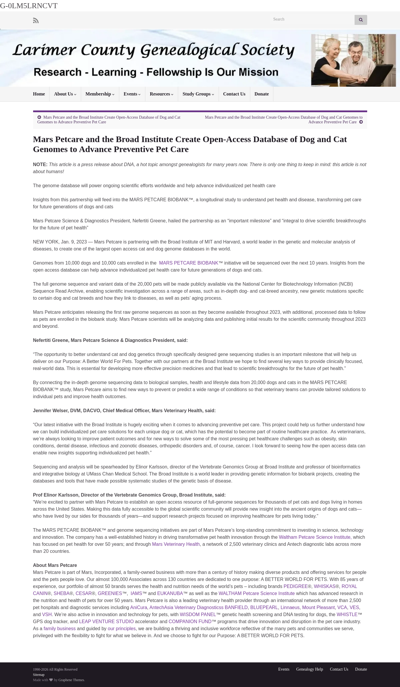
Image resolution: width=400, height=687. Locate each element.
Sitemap (39, 675)
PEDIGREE (296, 586)
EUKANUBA (170, 593)
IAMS (136, 593)
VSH (47, 614)
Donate (262, 93)
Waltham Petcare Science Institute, (315, 537)
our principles (122, 628)
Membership (100, 93)
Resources (161, 93)
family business (60, 628)
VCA (342, 607)
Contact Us (234, 93)
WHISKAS (325, 586)
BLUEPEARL (264, 607)
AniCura (138, 607)
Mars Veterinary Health (176, 544)
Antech (156, 607)
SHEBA (61, 593)
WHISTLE (347, 614)
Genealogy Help (309, 669)
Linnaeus (289, 607)
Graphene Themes (71, 680)
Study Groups (198, 93)
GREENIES (110, 593)
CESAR (84, 593)
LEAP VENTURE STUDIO (106, 621)
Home (39, 93)
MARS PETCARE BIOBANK (188, 262)
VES (354, 607)
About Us (65, 93)
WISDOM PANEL (198, 614)
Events (132, 93)
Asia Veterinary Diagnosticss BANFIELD (206, 607)
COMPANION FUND (190, 621)
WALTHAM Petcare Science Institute (257, 593)
